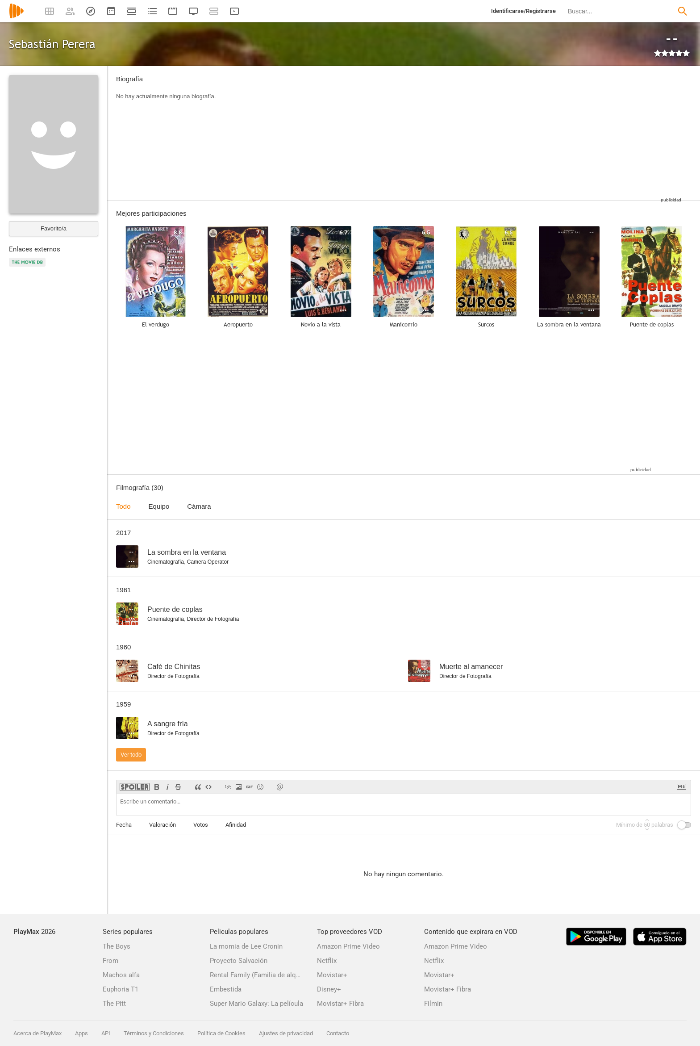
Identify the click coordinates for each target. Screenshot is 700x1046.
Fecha (124, 824)
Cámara (199, 506)
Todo (123, 506)
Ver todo (131, 754)
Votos (200, 824)
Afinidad (235, 824)
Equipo (159, 506)
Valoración (162, 824)
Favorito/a (54, 228)
